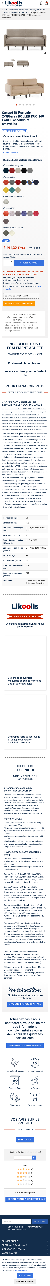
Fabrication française (15, 1065)
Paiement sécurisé (35, 1065)
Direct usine (15, 1100)
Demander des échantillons (19, 304)
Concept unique (35, 1100)
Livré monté (35, 1082)
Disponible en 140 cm (16, 131)
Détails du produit (10, 153)
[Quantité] (6, 263)
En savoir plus (21, 1270)
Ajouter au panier (29, 263)
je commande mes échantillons (25, 1004)
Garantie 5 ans (15, 1082)
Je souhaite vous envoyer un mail (25, 1045)
